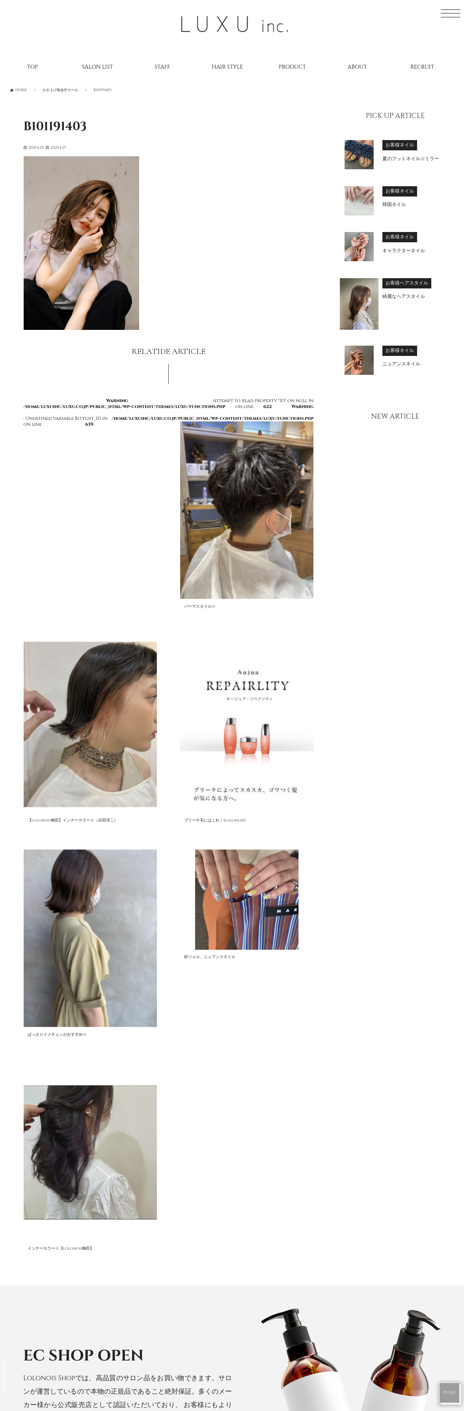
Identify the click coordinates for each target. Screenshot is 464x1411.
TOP (32, 67)
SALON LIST (97, 67)
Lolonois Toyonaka (277, 1220)
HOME (65, 1179)
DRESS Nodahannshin (280, 1369)
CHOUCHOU (80, 1062)
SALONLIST (72, 1194)
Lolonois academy (275, 1312)
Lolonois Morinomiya (281, 1251)
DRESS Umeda (265, 1339)
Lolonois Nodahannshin (287, 1205)
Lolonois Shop (184, 1062)
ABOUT (357, 67)
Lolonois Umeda (271, 1190)
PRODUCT (292, 67)
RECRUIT (422, 67)
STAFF (162, 67)
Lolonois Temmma (274, 1282)
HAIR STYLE (227, 67)
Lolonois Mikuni (272, 1236)
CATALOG (71, 1240)
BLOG (64, 1224)
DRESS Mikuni (265, 1354)
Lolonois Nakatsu (274, 1297)
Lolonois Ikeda (269, 1266)
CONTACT (71, 1286)
